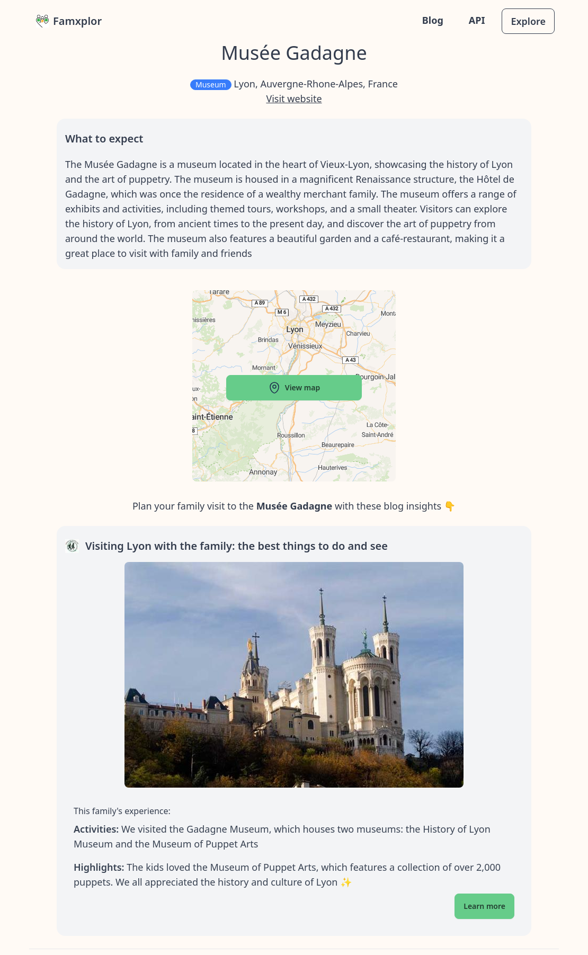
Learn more (484, 906)
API (477, 20)
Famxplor (69, 21)
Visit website (294, 98)
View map (294, 387)
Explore (528, 21)
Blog (432, 20)
